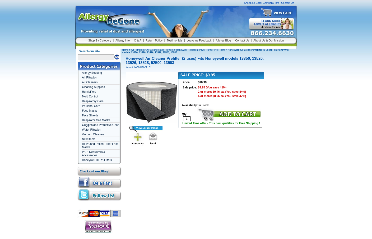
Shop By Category (99, 40)
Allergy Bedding (92, 72)
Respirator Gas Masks (96, 120)
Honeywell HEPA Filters (97, 160)
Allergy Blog (223, 40)
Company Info (271, 2)
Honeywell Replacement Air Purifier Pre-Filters (200, 50)
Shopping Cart (252, 2)
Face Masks (90, 110)
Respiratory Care (93, 101)
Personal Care (91, 106)
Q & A (137, 40)
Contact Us (287, 2)
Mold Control (90, 96)
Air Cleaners (90, 82)
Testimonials (174, 40)
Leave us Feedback (199, 40)
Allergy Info (123, 40)
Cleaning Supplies (93, 87)
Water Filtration (91, 129)
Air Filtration (89, 77)
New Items (89, 139)
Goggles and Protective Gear (100, 125)
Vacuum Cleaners (93, 134)
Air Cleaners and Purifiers (159, 50)
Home (125, 50)
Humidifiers (89, 91)
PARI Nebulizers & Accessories (93, 153)
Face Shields (90, 115)
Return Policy (154, 40)
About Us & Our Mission (268, 40)
